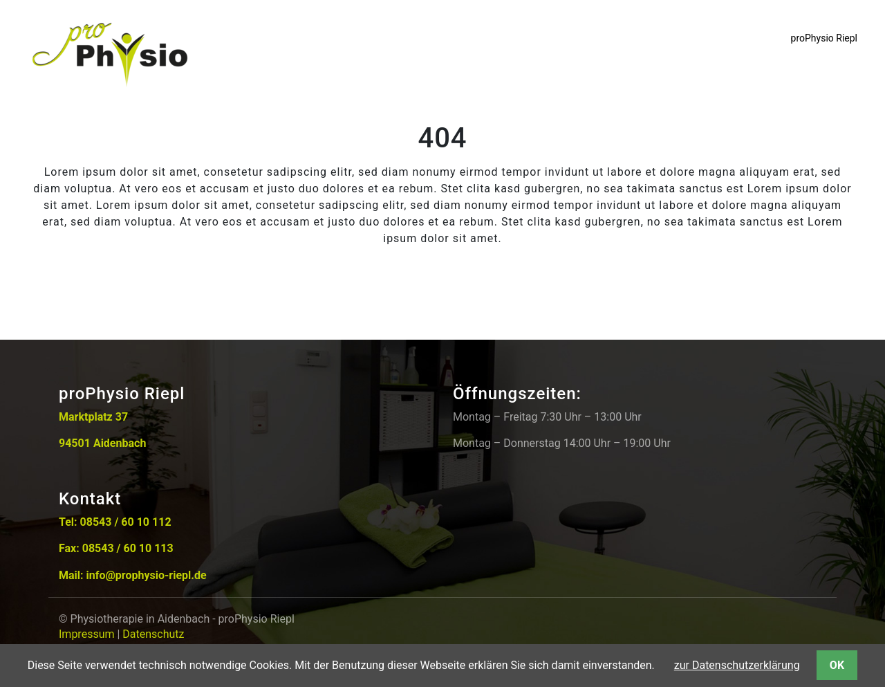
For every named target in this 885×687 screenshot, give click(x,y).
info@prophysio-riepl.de (146, 575)
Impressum (87, 634)
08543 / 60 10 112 (125, 522)
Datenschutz (153, 634)
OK (837, 665)
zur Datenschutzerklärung (737, 665)
